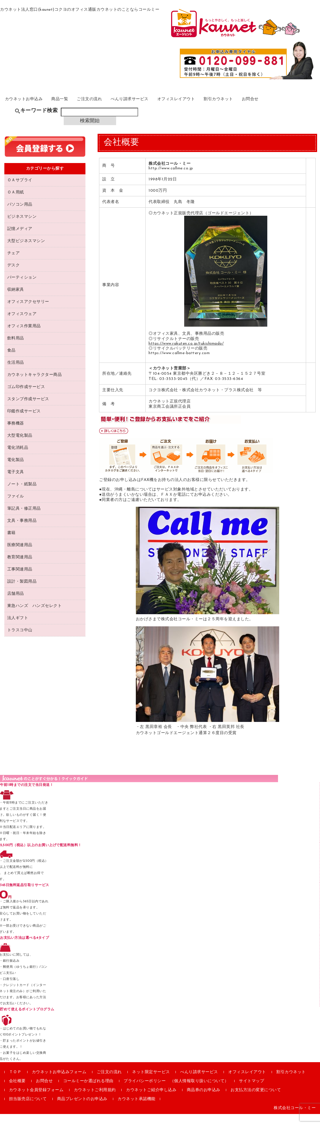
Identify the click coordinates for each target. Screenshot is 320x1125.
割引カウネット (262, 106)
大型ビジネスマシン (26, 252)
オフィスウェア (22, 325)
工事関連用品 (19, 580)
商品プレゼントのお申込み (82, 1110)
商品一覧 (74, 106)
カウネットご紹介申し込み (151, 1101)
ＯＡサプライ (19, 191)
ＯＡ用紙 (15, 203)
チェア (13, 264)
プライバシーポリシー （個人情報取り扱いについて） (176, 1092)
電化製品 (15, 471)
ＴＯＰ (15, 1083)
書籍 (11, 544)
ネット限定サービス (151, 1083)
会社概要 (17, 1092)
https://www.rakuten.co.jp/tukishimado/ (186, 354)
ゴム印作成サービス (26, 398)
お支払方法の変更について (256, 1101)
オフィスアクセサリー (28, 312)
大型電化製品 (19, 446)
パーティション (22, 288)
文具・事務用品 (22, 531)
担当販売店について (28, 1110)
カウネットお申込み (32, 106)
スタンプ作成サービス (28, 410)
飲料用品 (15, 349)
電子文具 (15, 483)
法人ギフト (17, 629)
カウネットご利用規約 (95, 1101)
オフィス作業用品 (24, 337)
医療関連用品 (19, 556)
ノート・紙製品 (22, 495)
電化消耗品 (17, 458)
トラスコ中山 (19, 641)
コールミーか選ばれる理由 (88, 1092)
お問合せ (300, 106)
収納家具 (15, 300)
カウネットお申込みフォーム (59, 1083)
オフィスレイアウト (212, 106)
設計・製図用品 (22, 592)
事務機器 (15, 434)
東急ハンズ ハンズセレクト (34, 616)
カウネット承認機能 (137, 1110)
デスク (13, 276)
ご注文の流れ (110, 106)
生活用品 (15, 373)
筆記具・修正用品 (24, 519)
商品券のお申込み (203, 1101)
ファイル (15, 507)
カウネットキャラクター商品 (34, 385)
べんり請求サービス (157, 106)
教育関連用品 (19, 568)
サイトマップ (251, 1092)
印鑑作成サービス (24, 422)
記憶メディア (19, 239)
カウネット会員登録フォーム (36, 1101)
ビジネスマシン (22, 227)
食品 (11, 361)
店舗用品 (15, 604)
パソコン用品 (19, 215)
